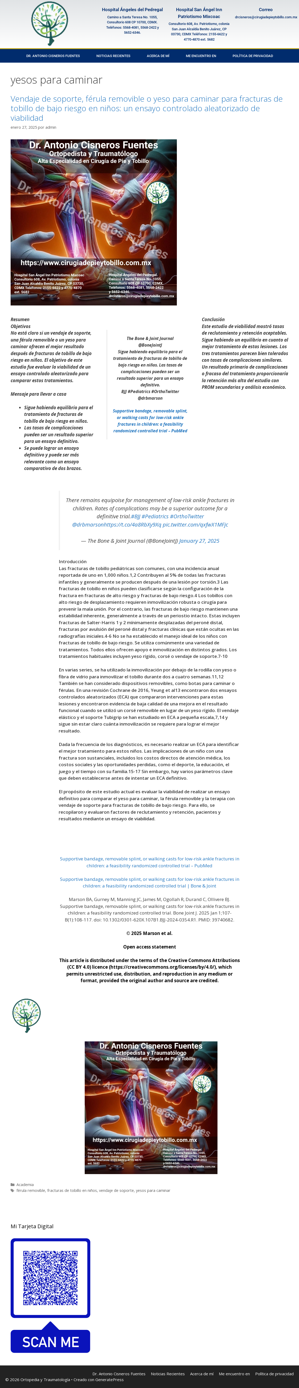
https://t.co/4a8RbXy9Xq (132, 524)
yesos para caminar (153, 1190)
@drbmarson (88, 524)
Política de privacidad (253, 56)
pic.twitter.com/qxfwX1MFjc (195, 524)
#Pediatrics (155, 516)
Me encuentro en (201, 56)
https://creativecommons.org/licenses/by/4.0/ (162, 967)
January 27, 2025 (199, 540)
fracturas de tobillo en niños (72, 1190)
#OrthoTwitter (187, 516)
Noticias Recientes (113, 56)
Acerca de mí (158, 56)
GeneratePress (109, 1379)
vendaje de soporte (116, 1190)
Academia (25, 1184)
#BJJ (135, 516)
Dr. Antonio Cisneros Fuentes (53, 56)
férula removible (30, 1190)
